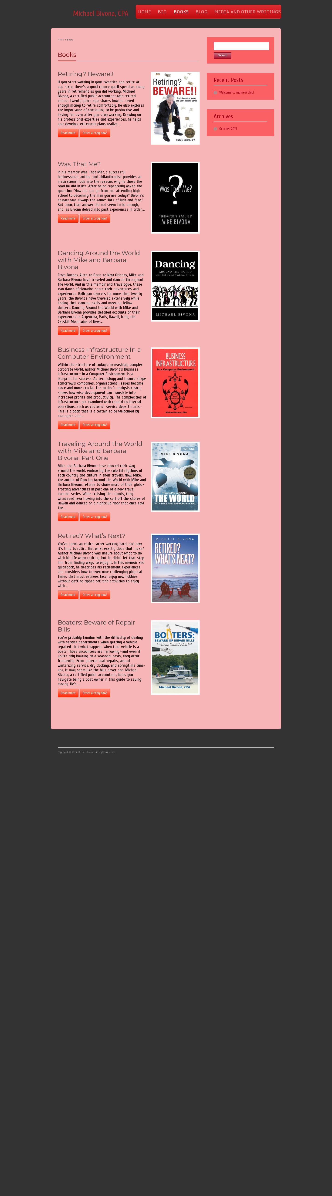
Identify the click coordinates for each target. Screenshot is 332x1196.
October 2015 (228, 129)
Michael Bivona (86, 752)
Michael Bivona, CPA (100, 13)
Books (67, 54)
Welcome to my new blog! (236, 93)
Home (61, 39)
